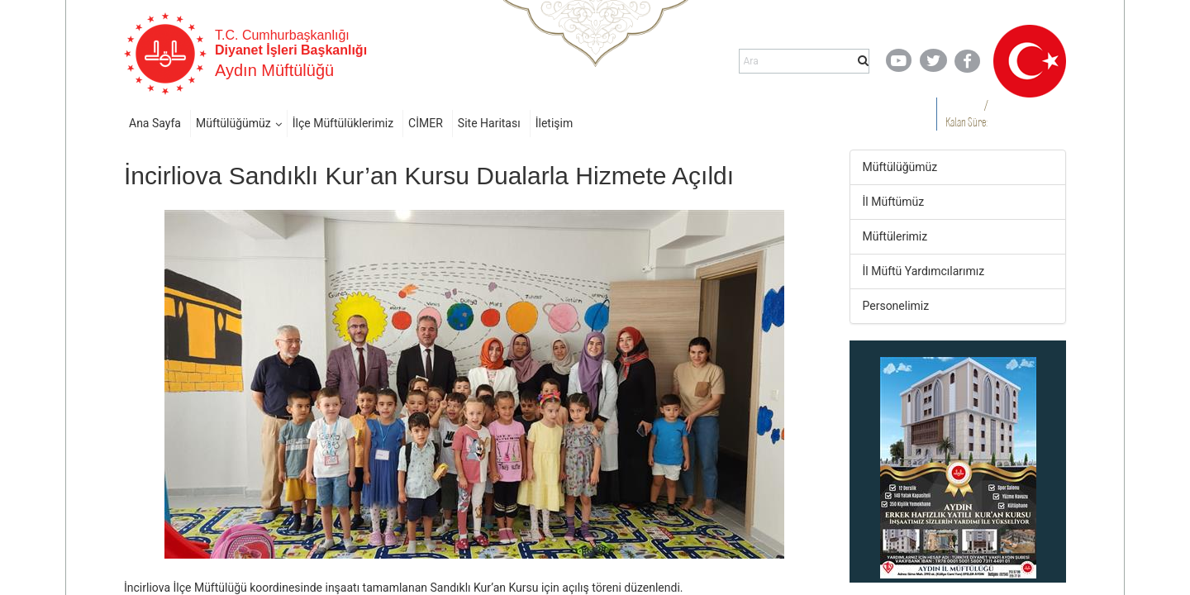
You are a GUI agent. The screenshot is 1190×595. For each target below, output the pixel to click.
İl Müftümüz (894, 201)
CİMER (425, 123)
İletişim (555, 123)
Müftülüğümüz (233, 123)
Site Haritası (489, 123)
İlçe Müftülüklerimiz (343, 123)
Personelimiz (896, 305)
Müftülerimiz (895, 236)
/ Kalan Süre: (966, 114)
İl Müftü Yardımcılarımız (924, 271)
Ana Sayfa (155, 123)
